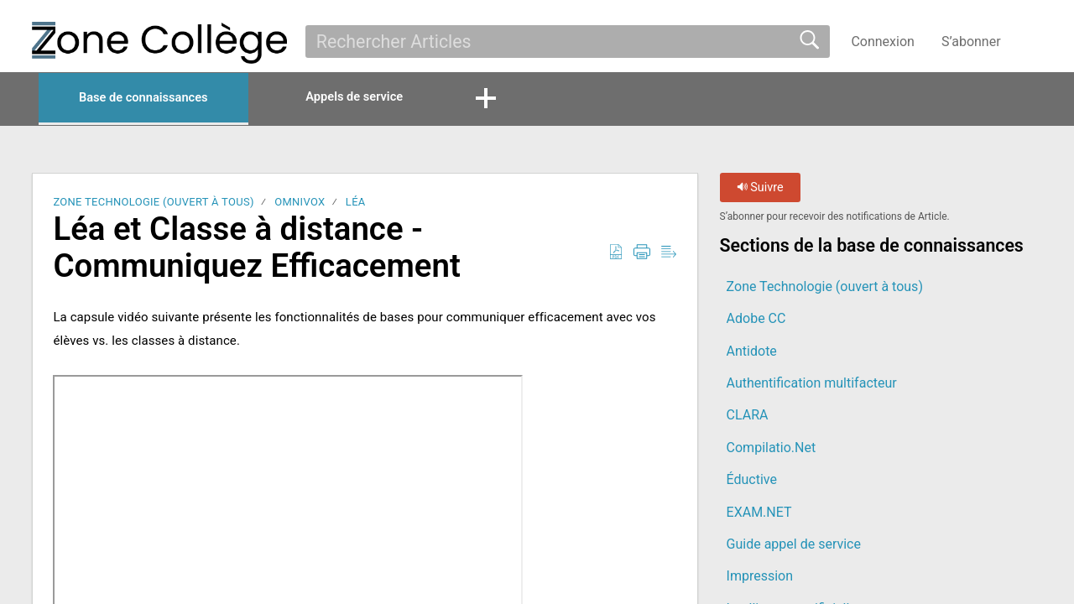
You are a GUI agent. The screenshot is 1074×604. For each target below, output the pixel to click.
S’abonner (971, 41)
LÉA (356, 203)
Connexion (882, 41)
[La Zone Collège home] (159, 43)
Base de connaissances (158, 99)
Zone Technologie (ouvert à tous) (153, 203)
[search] (567, 41)
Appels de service (395, 98)
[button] (1031, 41)
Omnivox (299, 203)
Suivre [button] (760, 189)
